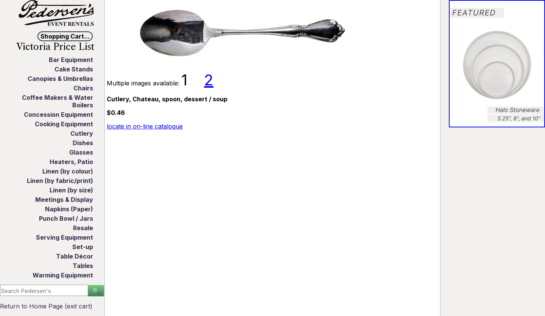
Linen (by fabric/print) (60, 180)
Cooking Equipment (64, 124)
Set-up (82, 247)
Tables (83, 266)
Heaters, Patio (71, 162)
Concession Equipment (58, 114)
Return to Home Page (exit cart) (46, 306)
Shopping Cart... (65, 36)
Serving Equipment (64, 237)
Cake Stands (73, 69)
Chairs (83, 88)
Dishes (83, 143)
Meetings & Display (64, 199)
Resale (83, 228)
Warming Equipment (63, 275)
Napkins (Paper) (69, 209)
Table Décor (74, 256)
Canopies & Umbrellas (60, 78)
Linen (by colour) (67, 171)
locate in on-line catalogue (145, 126)
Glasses (81, 152)
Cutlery (81, 133)
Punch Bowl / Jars (66, 218)
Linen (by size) (71, 190)
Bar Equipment (71, 60)
